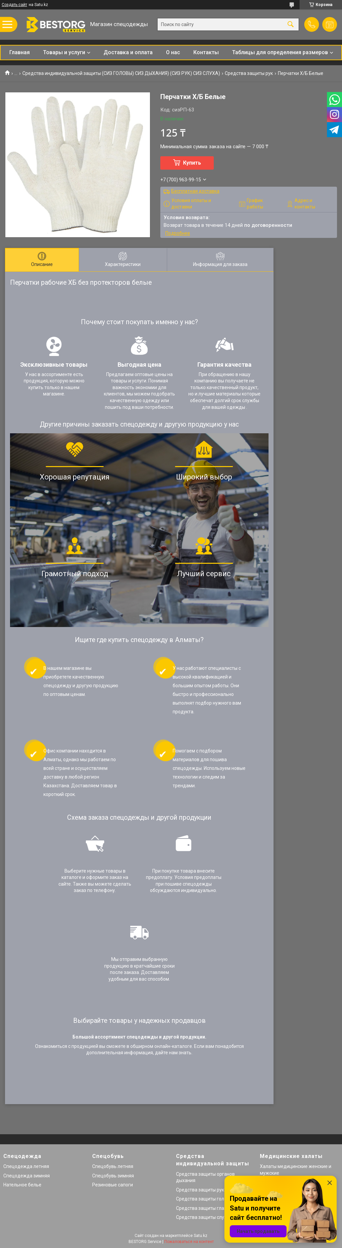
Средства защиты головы (204, 1198)
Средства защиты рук (249, 73)
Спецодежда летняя (26, 1166)
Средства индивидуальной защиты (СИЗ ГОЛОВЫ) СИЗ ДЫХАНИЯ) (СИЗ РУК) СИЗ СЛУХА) (121, 73)
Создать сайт (14, 4)
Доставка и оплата (128, 52)
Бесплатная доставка (195, 191)
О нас (173, 52)
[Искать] (291, 24)
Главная (19, 52)
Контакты (206, 52)
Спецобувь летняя (112, 1166)
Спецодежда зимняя (26, 1175)
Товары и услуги (64, 52)
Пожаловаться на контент (189, 1241)
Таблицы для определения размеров (280, 52)
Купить (192, 163)
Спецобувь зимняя (113, 1175)
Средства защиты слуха (202, 1217)
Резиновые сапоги (112, 1184)
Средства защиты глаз (201, 1208)
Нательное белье (22, 1184)
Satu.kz (200, 1235)
